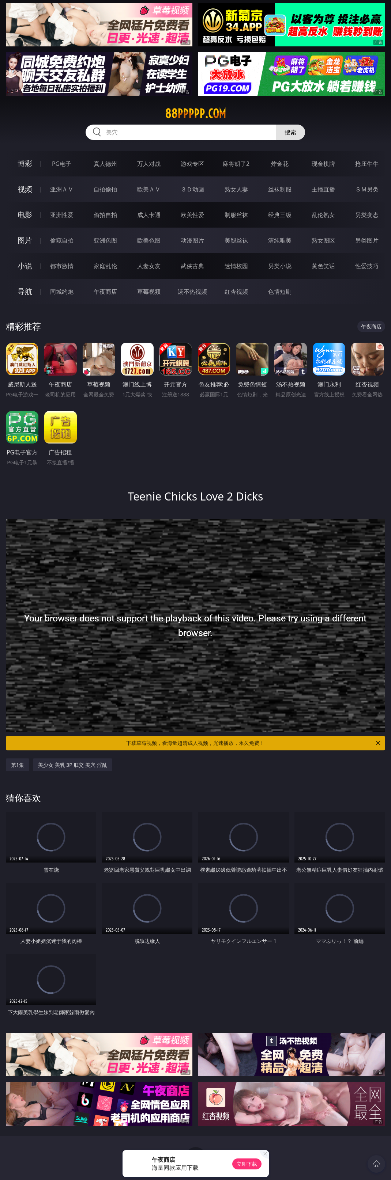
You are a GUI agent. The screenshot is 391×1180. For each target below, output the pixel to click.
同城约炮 (62, 292)
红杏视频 (236, 292)
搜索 (290, 132)
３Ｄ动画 (192, 189)
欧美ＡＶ (149, 189)
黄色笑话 (323, 266)
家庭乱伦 (105, 266)
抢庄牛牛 (367, 164)
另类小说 (280, 266)
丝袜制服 (280, 189)
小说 (25, 266)
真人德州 (105, 164)
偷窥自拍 (62, 240)
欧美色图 (149, 240)
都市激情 (62, 266)
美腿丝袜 (236, 240)
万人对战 (149, 164)
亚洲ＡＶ (62, 189)
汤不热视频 (192, 292)
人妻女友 (149, 266)
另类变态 (367, 215)
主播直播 (323, 189)
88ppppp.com (195, 113)
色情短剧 (280, 292)
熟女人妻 (236, 189)
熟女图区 (323, 240)
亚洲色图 (105, 240)
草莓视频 (149, 292)
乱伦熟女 (323, 215)
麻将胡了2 (236, 164)
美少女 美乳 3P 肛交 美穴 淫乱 (72, 764)
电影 (25, 215)
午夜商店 (105, 292)
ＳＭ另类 (367, 189)
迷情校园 (236, 266)
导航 (25, 291)
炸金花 (280, 164)
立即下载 (247, 1163)
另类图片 (367, 240)
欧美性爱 (192, 215)
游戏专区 (192, 164)
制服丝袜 (236, 215)
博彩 (25, 163)
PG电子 (61, 164)
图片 (25, 240)
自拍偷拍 (105, 189)
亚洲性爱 (62, 215)
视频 (25, 189)
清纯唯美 (280, 240)
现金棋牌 (323, 164)
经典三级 (280, 215)
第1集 (17, 764)
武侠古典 (192, 266)
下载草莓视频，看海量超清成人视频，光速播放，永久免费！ (253, 743)
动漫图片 (192, 240)
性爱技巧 (367, 266)
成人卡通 (149, 215)
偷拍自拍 (105, 215)
